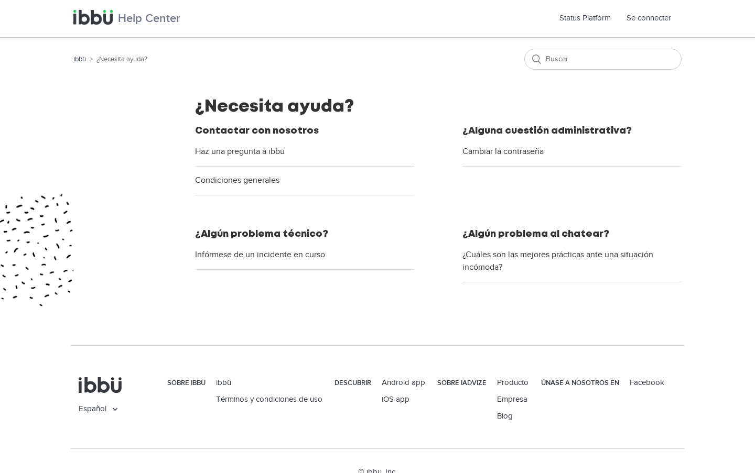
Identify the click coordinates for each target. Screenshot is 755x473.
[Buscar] (603, 59)
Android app (403, 382)
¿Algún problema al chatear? (535, 233)
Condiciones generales (237, 180)
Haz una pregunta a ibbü (240, 152)
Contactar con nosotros (257, 130)
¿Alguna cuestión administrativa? (547, 130)
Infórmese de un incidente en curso (260, 255)
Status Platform (589, 18)
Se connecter (649, 18)
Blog (505, 416)
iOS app (395, 399)
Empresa (512, 399)
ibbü (79, 59)
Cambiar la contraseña (503, 152)
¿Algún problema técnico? (261, 233)
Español (94, 408)
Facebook (647, 382)
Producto (512, 382)
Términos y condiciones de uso (269, 399)
